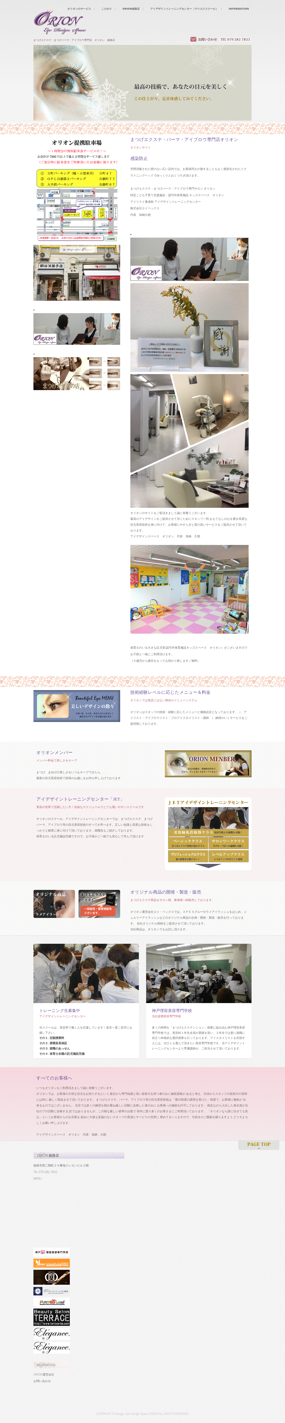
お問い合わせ (42, 1381)
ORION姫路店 (131, 8)
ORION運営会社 (43, 1374)
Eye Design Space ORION (142, 1414)
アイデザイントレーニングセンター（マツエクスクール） (184, 8)
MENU (37, 1178)
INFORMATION (239, 8)
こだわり (106, 8)
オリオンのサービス (79, 8)
